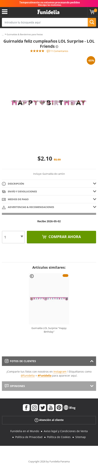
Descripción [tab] (13, 184)
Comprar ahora (64, 236)
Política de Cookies (59, 437)
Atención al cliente (49, 420)
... (3, 34)
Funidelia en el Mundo (24, 431)
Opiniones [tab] (15, 386)
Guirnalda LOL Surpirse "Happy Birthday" (49, 330)
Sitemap (80, 437)
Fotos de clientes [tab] (20, 361)
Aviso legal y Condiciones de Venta (66, 431)
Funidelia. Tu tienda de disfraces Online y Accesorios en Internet (48, 12)
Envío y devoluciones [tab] (19, 192)
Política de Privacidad (28, 437)
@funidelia (28, 375)
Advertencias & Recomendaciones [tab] (28, 207)
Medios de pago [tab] (15, 200)
